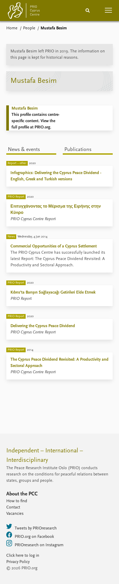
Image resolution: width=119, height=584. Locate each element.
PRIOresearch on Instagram (35, 543)
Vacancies (15, 514)
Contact (13, 507)
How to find (16, 501)
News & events (24, 149)
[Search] (87, 10)
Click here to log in (22, 556)
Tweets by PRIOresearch (31, 527)
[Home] (23, 11)
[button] (108, 10)
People (29, 28)
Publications (78, 149)
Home (12, 28)
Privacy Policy (18, 562)
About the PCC (22, 494)
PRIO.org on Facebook (30, 535)
